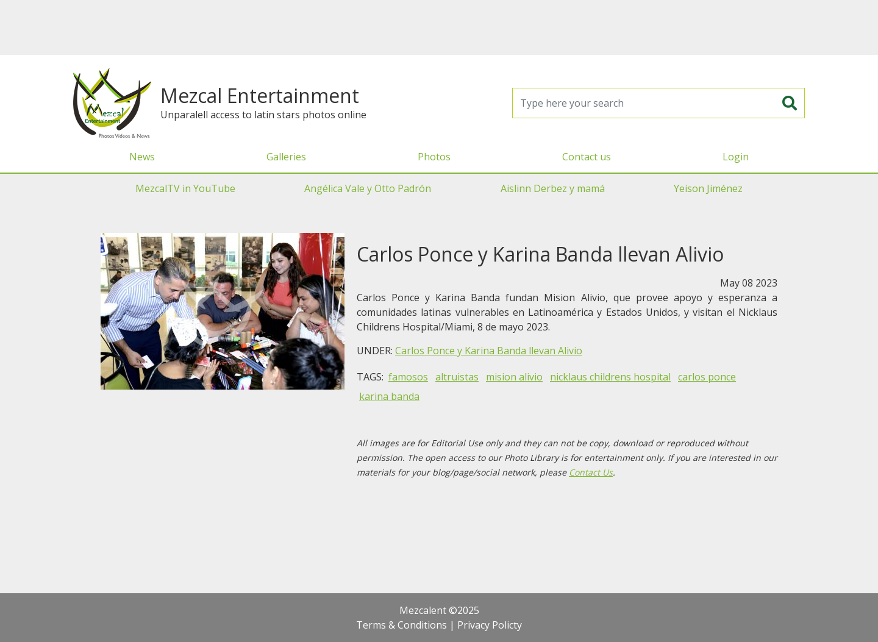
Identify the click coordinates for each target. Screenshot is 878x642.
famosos (408, 376)
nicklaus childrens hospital (610, 376)
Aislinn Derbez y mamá (553, 188)
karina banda (389, 396)
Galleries (286, 156)
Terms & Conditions (401, 625)
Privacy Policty (489, 625)
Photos (434, 156)
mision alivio (514, 376)
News (142, 156)
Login (736, 156)
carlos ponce (707, 376)
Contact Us (591, 472)
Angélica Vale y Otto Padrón (367, 188)
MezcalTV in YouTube (185, 188)
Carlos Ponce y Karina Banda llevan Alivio (488, 350)
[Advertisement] (439, 27)
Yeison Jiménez (708, 188)
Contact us (586, 156)
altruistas (457, 376)
